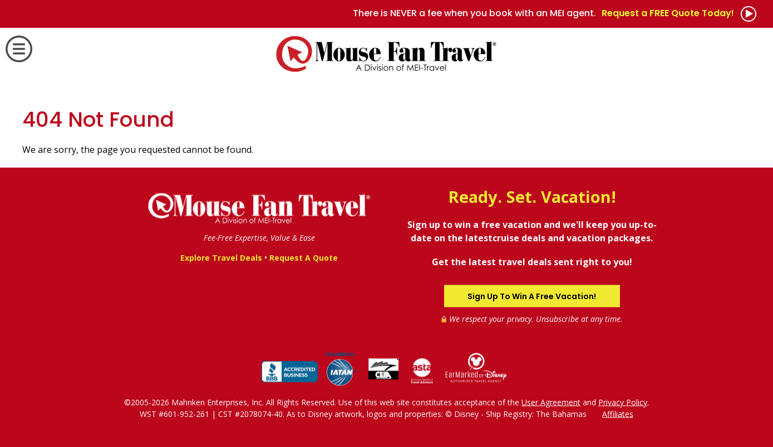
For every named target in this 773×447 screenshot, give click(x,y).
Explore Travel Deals (221, 257)
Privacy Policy (622, 401)
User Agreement (550, 401)
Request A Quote (303, 257)
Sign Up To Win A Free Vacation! (531, 295)
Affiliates (617, 413)
